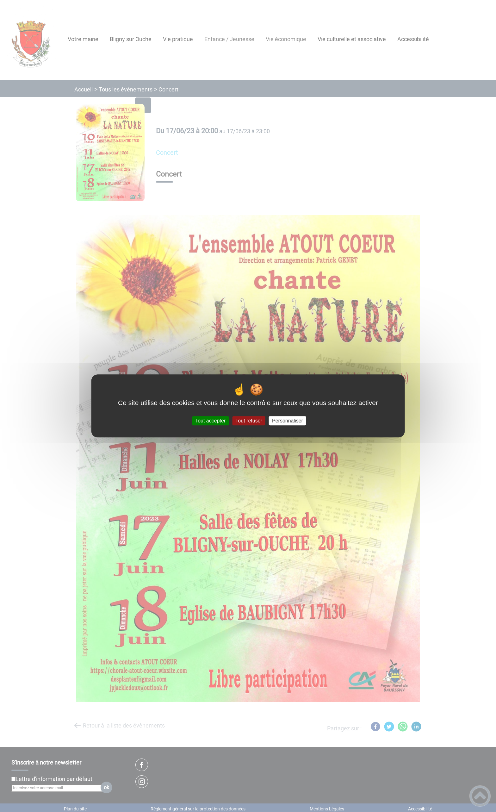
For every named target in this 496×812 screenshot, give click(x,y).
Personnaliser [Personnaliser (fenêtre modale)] (287, 420)
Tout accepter (210, 420)
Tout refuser (248, 420)
